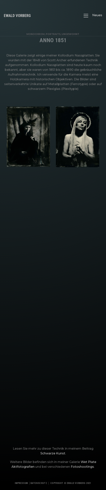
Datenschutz (38, 484)
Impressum (21, 484)
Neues (97, 15)
